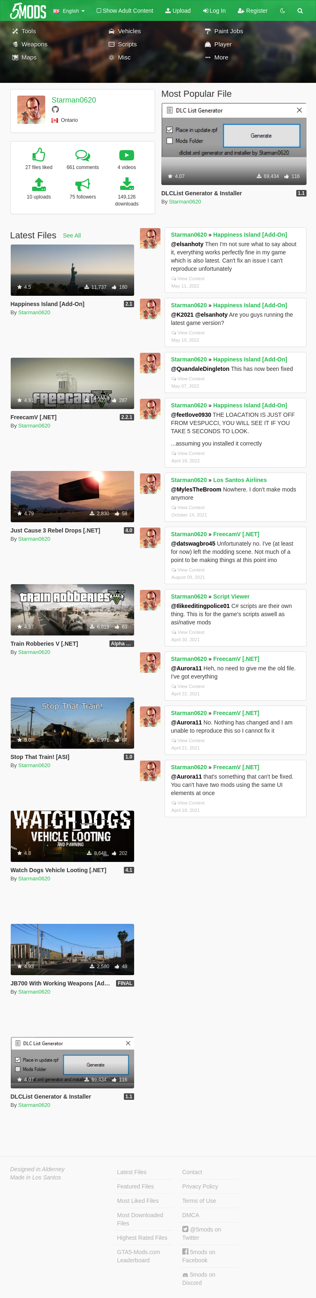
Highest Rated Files (142, 1237)
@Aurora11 (186, 668)
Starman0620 (73, 100)
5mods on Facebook (198, 1256)
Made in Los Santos (35, 1177)
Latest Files (132, 1172)
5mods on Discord (198, 1278)
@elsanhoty (187, 244)
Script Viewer (231, 596)
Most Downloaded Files (140, 1219)
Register (252, 10)
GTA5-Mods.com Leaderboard (138, 1256)
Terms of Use (199, 1200)
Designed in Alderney (37, 1169)
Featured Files (135, 1186)
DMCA (190, 1215)
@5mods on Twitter (201, 1233)
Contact (192, 1172)
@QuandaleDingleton (200, 369)
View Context (188, 278)
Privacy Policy (200, 1186)
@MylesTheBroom (196, 489)
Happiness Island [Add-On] (250, 234)
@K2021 (182, 314)
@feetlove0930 (191, 414)
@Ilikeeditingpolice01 (200, 606)
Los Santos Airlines (240, 480)
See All (72, 235)
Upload (178, 10)
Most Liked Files (138, 1200)
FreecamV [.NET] (236, 534)
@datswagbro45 (193, 543)
